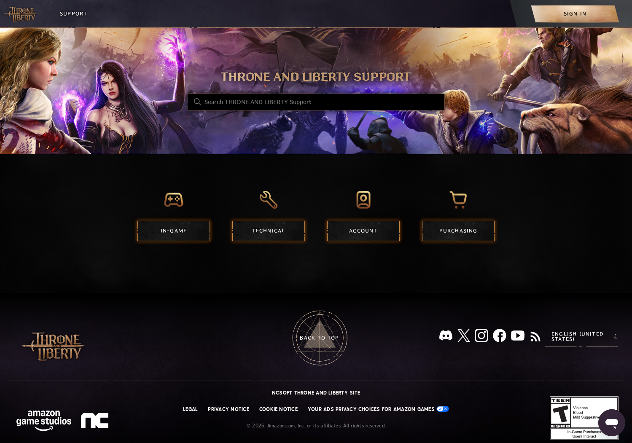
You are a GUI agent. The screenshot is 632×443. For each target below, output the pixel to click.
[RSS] (535, 337)
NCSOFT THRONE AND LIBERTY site (316, 393)
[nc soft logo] (96, 422)
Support (73, 13)
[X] (463, 337)
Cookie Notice (278, 409)
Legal (190, 409)
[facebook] (499, 337)
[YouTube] (517, 337)
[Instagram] (481, 337)
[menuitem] (575, 13)
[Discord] (446, 337)
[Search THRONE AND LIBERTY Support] (316, 102)
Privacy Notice (228, 409)
